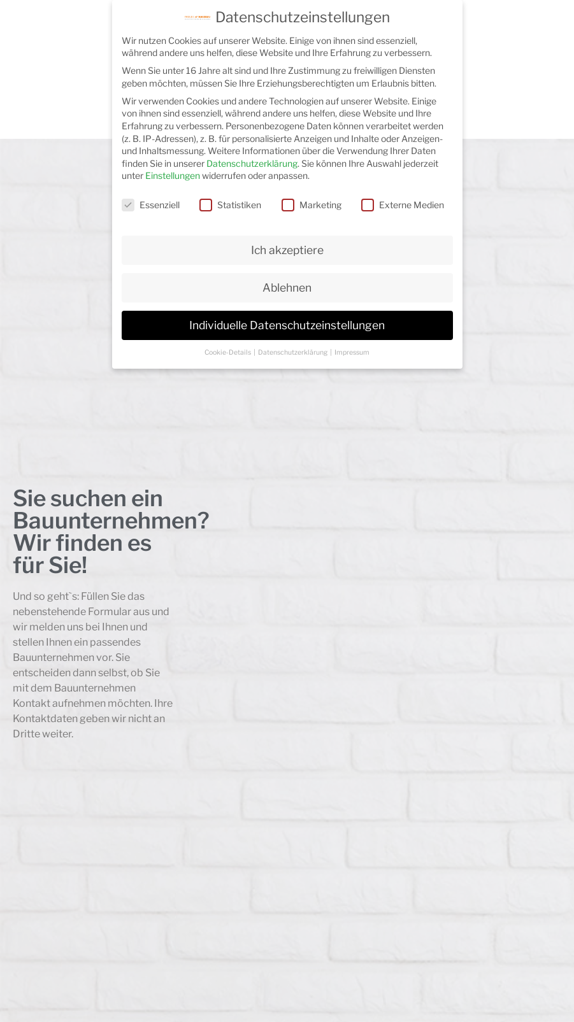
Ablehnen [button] (287, 287)
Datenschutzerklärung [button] (293, 352)
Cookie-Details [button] (228, 352)
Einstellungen (172, 175)
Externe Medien (402, 205)
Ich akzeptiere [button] (287, 250)
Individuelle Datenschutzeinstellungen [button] (287, 325)
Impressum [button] (352, 352)
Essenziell (151, 205)
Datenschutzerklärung (252, 163)
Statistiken (230, 205)
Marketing (311, 205)
